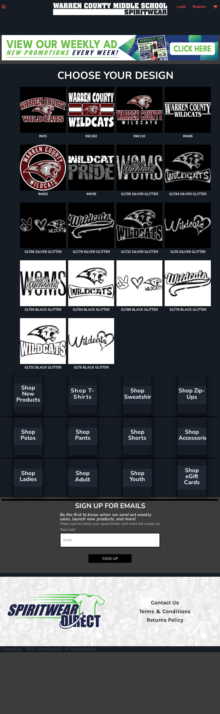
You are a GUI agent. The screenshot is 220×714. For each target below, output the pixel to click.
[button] (3, 7)
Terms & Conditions (165, 611)
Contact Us (165, 603)
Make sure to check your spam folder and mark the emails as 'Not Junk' (110, 526)
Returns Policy (165, 620)
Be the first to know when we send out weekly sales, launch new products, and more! (106, 516)
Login (181, 6)
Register (199, 6)
